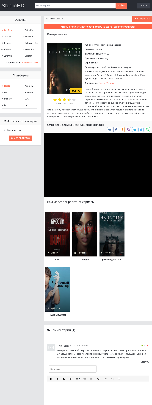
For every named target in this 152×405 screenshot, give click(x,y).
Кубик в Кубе (31, 43)
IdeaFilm (8, 49)
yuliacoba (64, 290)
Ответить (145, 306)
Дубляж (8, 55)
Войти (144, 5)
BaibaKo (29, 30)
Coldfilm (29, 55)
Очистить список (20, 138)
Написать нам (11, 399)
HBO (6, 92)
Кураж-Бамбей (6, 44)
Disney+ (8, 98)
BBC (27, 98)
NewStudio (30, 36)
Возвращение (14, 130)
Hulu (27, 105)
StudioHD (13, 5)
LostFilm (98, 49)
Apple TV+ (29, 85)
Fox (6, 105)
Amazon (29, 92)
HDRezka (29, 49)
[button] (51, 324)
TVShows (8, 36)
